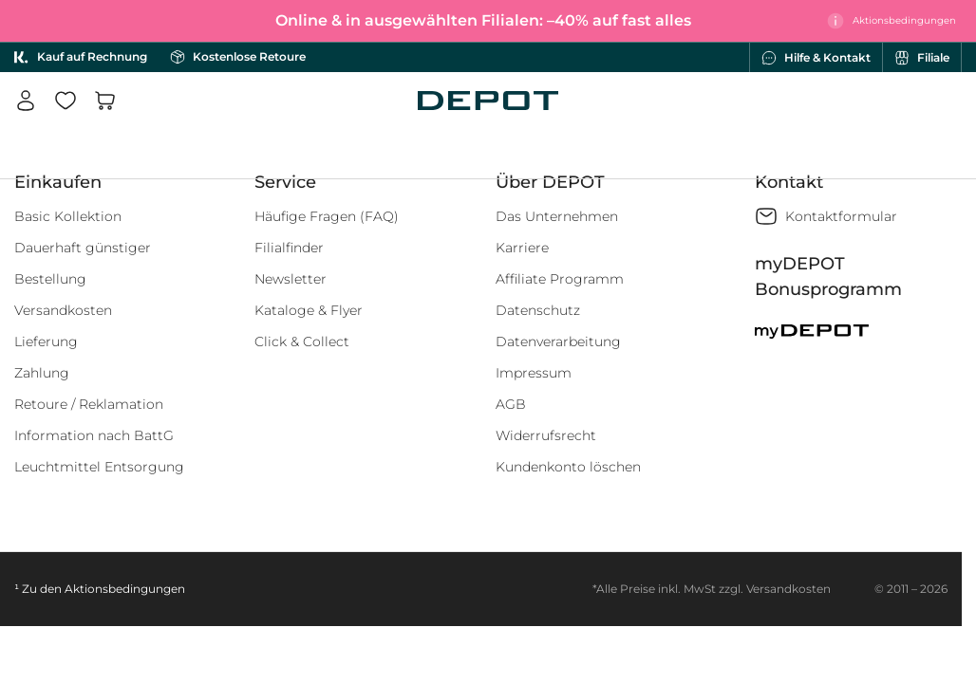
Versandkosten (63, 310)
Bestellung (50, 278)
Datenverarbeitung (558, 341)
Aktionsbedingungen (125, 588)
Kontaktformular (841, 216)
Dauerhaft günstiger (82, 247)
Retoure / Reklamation (88, 404)
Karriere (522, 247)
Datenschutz (538, 310)
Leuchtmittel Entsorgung (99, 466)
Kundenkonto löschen (568, 466)
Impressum (534, 372)
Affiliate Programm (560, 278)
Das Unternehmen (557, 216)
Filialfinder (289, 247)
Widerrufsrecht (546, 435)
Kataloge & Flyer (308, 310)
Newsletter (290, 278)
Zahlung (41, 372)
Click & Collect (301, 341)
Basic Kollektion (68, 216)
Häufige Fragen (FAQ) (326, 216)
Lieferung (46, 341)
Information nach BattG (94, 435)
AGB (511, 404)
